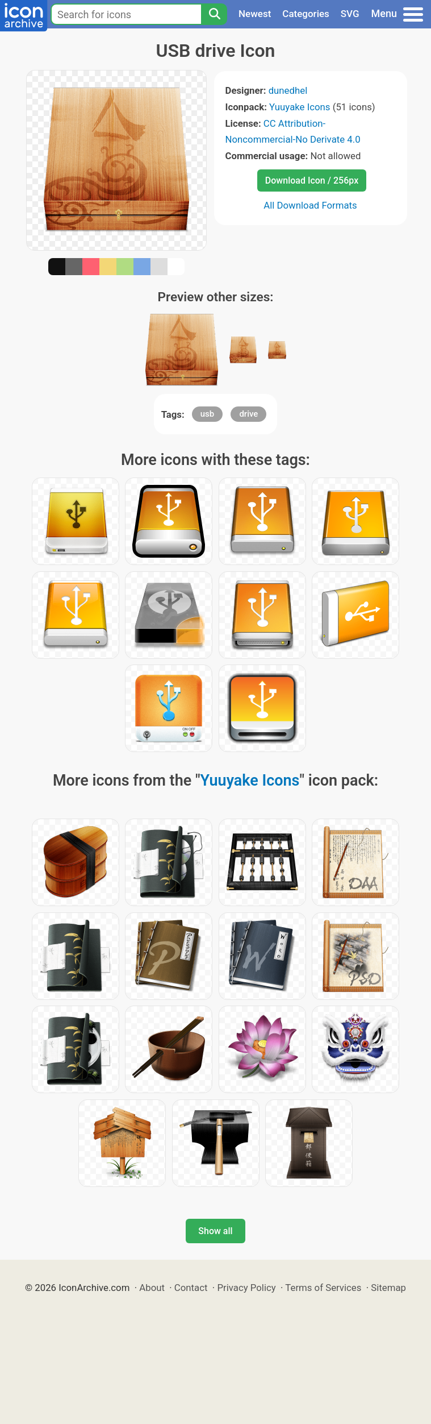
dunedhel (288, 90)
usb (207, 414)
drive (248, 414)
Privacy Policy (246, 1287)
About (152, 1287)
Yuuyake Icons (299, 107)
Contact (191, 1287)
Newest (254, 13)
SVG (350, 13)
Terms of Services (323, 1287)
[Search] (214, 14)
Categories (305, 13)
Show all (215, 1231)
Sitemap (388, 1287)
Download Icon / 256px (311, 180)
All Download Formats (310, 205)
